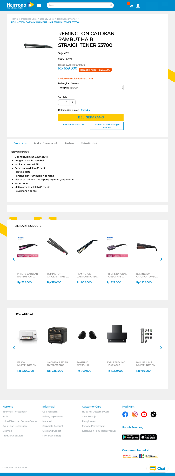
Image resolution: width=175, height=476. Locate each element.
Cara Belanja (89, 416)
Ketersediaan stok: (74, 110)
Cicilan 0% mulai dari (75, 78)
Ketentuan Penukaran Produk (99, 430)
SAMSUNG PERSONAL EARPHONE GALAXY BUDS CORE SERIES (85, 363)
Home (14, 18)
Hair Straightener (66, 18)
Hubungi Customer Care (95, 411)
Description (20, 143)
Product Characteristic (45, 143)
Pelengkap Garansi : (69, 83)
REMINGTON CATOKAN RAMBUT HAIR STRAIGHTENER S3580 (147, 275)
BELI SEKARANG (91, 117)
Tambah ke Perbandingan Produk (106, 126)
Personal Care (29, 18)
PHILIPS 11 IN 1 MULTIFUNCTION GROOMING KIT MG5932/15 (145, 363)
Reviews (69, 143)
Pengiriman (89, 421)
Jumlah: (62, 97)
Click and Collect (51, 430)
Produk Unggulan (13, 435)
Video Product (89, 143)
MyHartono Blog (51, 435)
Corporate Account (52, 426)
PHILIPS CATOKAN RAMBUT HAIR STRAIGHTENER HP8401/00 (27, 275)
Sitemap (7, 430)
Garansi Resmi (50, 411)
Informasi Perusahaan (15, 411)
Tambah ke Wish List (73, 124)
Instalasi (47, 421)
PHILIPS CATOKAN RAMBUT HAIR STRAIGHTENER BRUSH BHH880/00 (116, 275)
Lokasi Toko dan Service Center (20, 421)
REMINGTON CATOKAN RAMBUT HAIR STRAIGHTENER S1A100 (57, 275)
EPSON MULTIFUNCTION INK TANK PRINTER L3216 (27, 363)
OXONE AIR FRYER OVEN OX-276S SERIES (57, 363)
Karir (5, 416)
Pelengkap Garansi (53, 416)
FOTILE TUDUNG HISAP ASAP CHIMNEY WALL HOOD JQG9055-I (116, 363)
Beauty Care (47, 18)
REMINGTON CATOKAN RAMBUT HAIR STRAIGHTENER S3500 (87, 275)
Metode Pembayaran (93, 426)
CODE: (65, 59)
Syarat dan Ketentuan (15, 426)
